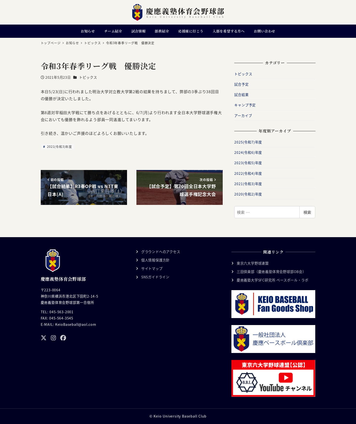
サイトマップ (152, 268)
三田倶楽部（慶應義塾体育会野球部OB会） (271, 271)
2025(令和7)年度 (248, 142)
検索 (307, 212)
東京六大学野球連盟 (253, 263)
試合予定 (241, 84)
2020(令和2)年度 (248, 194)
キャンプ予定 (245, 105)
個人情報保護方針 (155, 260)
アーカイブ (243, 115)
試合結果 (241, 94)
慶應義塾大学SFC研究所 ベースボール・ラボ (273, 280)
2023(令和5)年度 (248, 162)
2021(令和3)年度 (59, 146)
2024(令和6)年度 (248, 152)
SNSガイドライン (155, 276)
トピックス (88, 77)
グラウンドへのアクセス (160, 251)
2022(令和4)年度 (248, 173)
